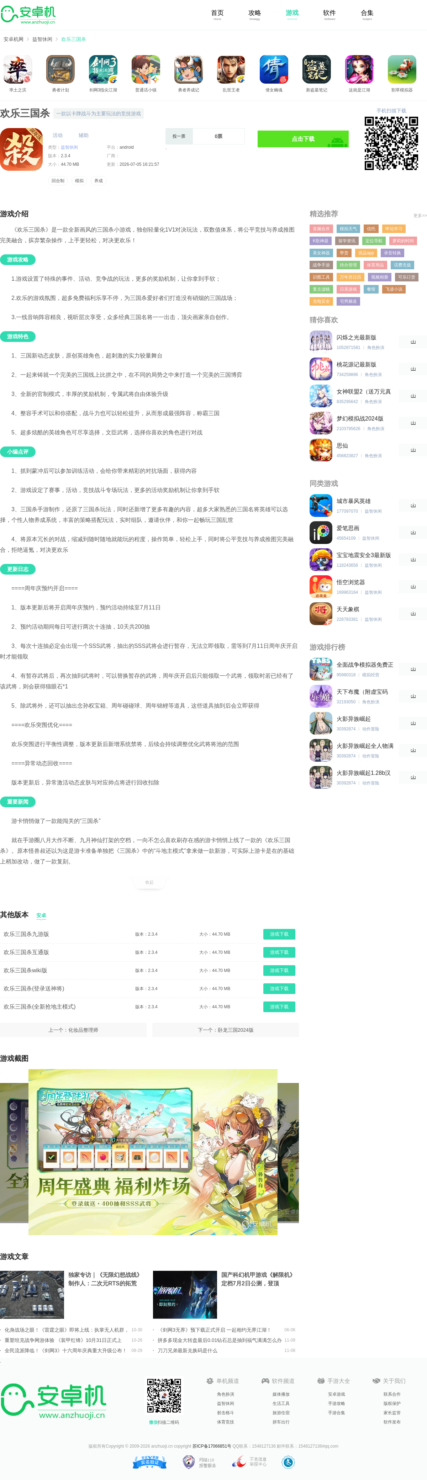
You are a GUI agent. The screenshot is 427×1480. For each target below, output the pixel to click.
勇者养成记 (188, 90)
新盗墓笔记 (316, 90)
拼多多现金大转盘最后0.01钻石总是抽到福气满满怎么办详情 (220, 1340)
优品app (366, 252)
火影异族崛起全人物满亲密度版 (365, 746)
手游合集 (336, 1412)
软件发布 (392, 1422)
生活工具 (281, 1403)
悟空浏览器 (351, 582)
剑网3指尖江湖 (103, 90)
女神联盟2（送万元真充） (364, 391)
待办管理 (348, 265)
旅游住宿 (281, 1412)
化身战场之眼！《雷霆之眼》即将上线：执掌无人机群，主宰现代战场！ (67, 1330)
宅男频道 (348, 301)
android (127, 147)
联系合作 (392, 1394)
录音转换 (392, 252)
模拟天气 (348, 228)
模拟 (79, 180)
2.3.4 (65, 155)
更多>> (420, 215)
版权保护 (392, 1403)
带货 (344, 252)
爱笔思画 (348, 528)
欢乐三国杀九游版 (26, 934)
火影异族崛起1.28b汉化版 (364, 773)
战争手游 (321, 265)
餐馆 (371, 289)
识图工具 (321, 277)
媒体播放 (281, 1394)
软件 (329, 12)
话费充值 (402, 265)
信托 (371, 228)
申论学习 (393, 228)
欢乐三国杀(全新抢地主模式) (40, 1007)
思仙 (342, 446)
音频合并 (321, 228)
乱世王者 (231, 90)
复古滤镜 (321, 289)
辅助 (84, 135)
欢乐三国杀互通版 (26, 952)
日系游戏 (348, 289)
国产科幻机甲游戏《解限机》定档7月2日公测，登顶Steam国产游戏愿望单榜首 (258, 1280)
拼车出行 (281, 1422)
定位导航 (374, 240)
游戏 (292, 12)
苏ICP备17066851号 (212, 1446)
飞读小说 (393, 289)
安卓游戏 (336, 1394)
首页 (217, 12)
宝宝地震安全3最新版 (364, 555)
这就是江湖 (359, 90)
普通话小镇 (146, 90)
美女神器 (321, 252)
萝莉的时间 (403, 240)
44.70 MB (70, 164)
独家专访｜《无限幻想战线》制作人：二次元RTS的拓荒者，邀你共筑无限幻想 (105, 1280)
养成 (98, 180)
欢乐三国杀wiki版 (25, 970)
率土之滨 (17, 90)
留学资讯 (346, 240)
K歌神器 (320, 240)
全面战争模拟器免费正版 (365, 665)
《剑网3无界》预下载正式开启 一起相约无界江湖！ (215, 1330)
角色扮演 (225, 1394)
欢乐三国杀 (73, 39)
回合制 (58, 180)
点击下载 (303, 139)
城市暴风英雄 (354, 501)
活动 (58, 135)
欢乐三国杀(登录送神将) (34, 988)
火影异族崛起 (354, 719)
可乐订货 (406, 277)
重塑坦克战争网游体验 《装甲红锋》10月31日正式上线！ (63, 1340)
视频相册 (379, 277)
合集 (367, 12)
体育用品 (375, 265)
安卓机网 (13, 39)
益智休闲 (42, 39)
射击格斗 (225, 1412)
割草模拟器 (402, 90)
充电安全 (321, 301)
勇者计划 (60, 90)
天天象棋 (348, 609)
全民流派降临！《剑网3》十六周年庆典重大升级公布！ (66, 1350)
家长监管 (392, 1412)
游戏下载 (279, 934)
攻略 (254, 12)
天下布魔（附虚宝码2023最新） (362, 692)
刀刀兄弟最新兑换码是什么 (187, 1350)
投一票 (179, 136)
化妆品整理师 (83, 1030)
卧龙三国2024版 (236, 1030)
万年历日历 (350, 277)
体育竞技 (225, 1422)
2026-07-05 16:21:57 (139, 164)
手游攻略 (336, 1403)
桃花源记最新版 (356, 364)
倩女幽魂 (274, 90)
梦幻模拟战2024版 (360, 419)
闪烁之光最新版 (356, 337)
